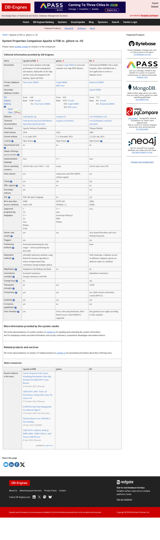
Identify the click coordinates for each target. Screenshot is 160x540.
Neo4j (92, 28)
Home (26, 22)
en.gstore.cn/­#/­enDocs (65, 121)
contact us (50, 332)
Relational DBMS (96, 82)
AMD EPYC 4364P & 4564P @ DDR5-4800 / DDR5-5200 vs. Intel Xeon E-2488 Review (37, 433)
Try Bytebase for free (142, 54)
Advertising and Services (31, 490)
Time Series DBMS (31, 82)
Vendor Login (130, 22)
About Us (13, 490)
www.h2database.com (98, 116)
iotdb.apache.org (29, 116)
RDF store (60, 86)
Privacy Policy (50, 490)
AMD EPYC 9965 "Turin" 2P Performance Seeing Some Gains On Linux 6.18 (37, 395)
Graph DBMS (69, 65)
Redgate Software (149, 15)
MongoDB (69, 28)
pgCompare (133, 118)
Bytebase (81, 28)
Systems (62, 22)
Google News (48, 445)
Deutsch (154, 6)
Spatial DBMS (95, 90)
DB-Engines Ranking (43, 22)
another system (22, 47)
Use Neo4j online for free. (142, 152)
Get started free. (142, 100)
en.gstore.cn (61, 116)
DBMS (5, 35)
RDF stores (72, 107)
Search (115, 22)
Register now (142, 77)
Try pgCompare (142, 129)
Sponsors (103, 22)
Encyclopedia (78, 22)
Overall (37, 101)
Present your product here (142, 162)
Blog (91, 22)
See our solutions (124, 499)
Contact (62, 490)
